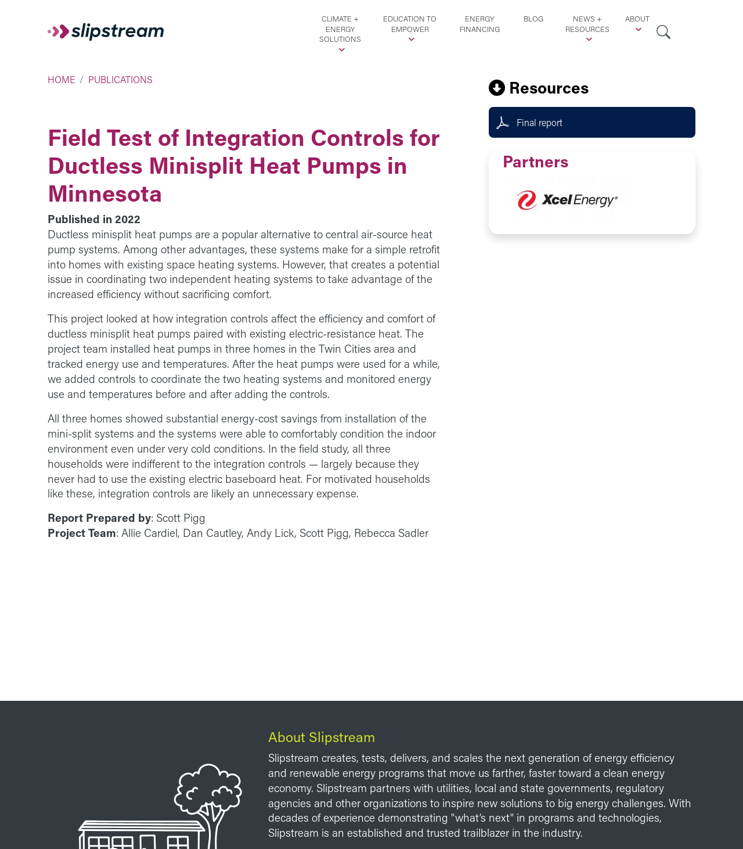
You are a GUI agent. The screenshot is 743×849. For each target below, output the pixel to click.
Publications (120, 79)
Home (61, 79)
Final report (539, 122)
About (637, 18)
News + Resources (587, 24)
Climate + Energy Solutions (340, 29)
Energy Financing (480, 24)
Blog (533, 18)
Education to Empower (410, 24)
